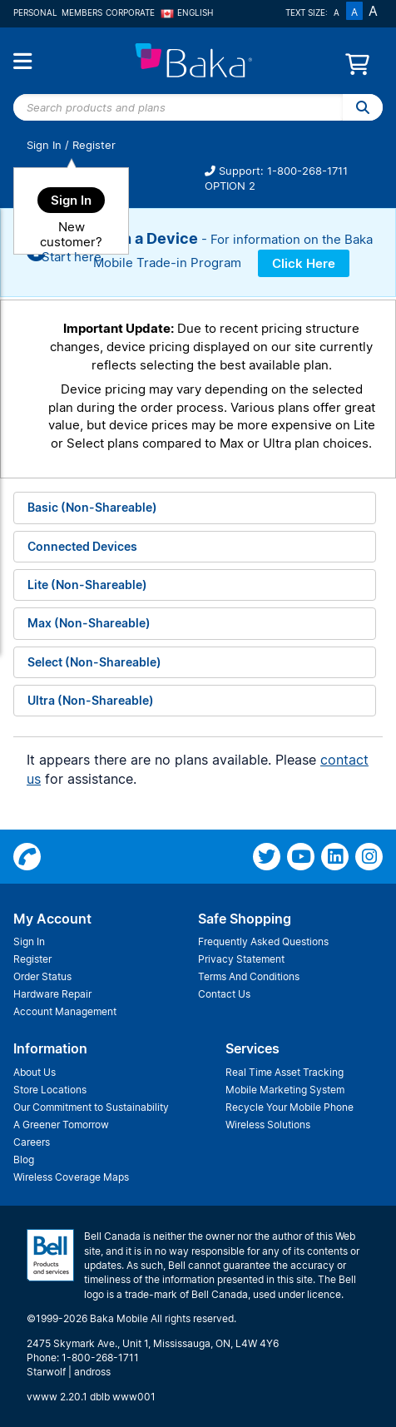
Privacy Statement (241, 959)
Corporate (130, 12)
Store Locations (50, 1089)
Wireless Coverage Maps (71, 1177)
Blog (23, 1159)
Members (82, 12)
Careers (31, 1142)
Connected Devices (82, 546)
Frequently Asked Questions (263, 941)
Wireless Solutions (267, 1124)
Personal (35, 12)
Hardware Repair (52, 994)
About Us (34, 1072)
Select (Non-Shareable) (94, 662)
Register (94, 145)
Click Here (303, 263)
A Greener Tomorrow (61, 1124)
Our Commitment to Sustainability (91, 1107)
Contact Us (224, 994)
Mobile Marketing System (284, 1089)
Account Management (64, 1011)
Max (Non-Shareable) (89, 623)
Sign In (44, 145)
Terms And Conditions (248, 976)
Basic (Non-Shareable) (92, 507)
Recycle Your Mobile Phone (289, 1107)
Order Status (42, 976)
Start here (71, 257)
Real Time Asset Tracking (284, 1072)
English (187, 12)
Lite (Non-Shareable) (87, 584)
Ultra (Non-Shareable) (90, 700)
